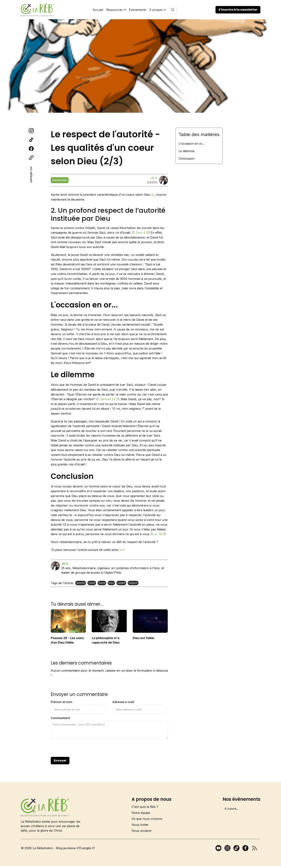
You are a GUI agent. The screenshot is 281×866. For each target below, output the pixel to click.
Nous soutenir (142, 831)
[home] (37, 9)
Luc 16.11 (158, 534)
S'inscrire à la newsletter (237, 9)
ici (152, 194)
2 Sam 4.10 (141, 232)
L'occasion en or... (191, 143)
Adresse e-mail (123, 702)
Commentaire (60, 718)
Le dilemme (187, 151)
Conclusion (187, 158)
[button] (116, 9)
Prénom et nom (61, 702)
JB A (153, 178)
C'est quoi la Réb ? (145, 807)
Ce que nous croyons (147, 819)
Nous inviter (140, 825)
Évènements (137, 10)
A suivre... (231, 808)
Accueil (98, 10)
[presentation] (79, 748)
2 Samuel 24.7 (108, 399)
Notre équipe (141, 813)
